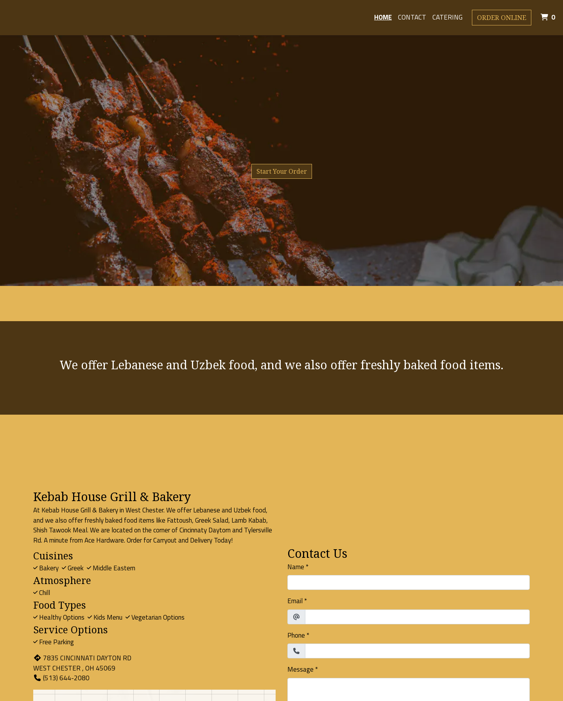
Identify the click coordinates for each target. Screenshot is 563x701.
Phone (296, 635)
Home (383, 17)
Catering (447, 17)
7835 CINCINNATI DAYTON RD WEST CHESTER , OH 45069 (82, 663)
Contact (412, 17)
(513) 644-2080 (61, 678)
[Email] (417, 616)
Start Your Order (281, 171)
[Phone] (417, 650)
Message (300, 669)
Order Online (501, 17)
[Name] (408, 582)
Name (295, 567)
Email (295, 601)
